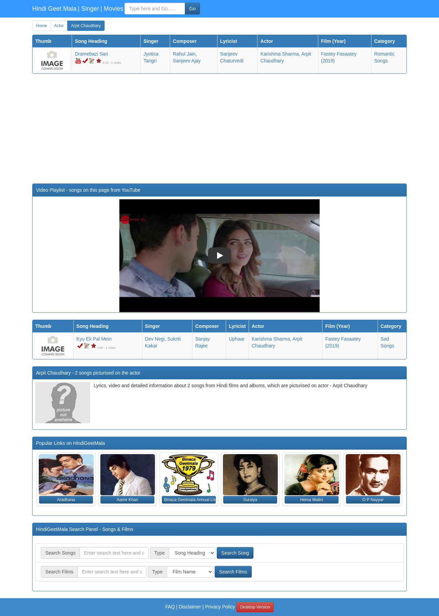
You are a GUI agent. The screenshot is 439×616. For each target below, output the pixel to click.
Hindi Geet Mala (54, 8)
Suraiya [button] (250, 499)
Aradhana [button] (66, 499)
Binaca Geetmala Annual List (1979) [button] (190, 499)
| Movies (111, 8)
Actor (59, 25)
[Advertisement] (219, 129)
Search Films (233, 571)
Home (41, 25)
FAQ (170, 606)
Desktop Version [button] (255, 607)
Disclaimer (190, 606)
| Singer (88, 8)
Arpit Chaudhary (86, 25)
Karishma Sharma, (280, 54)
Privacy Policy (220, 606)
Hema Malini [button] (311, 499)
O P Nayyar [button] (373, 499)
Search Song (235, 553)
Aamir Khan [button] (127, 499)
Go (192, 8)
